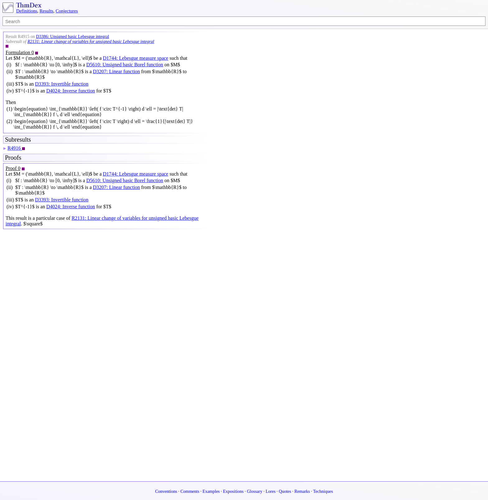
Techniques (323, 491)
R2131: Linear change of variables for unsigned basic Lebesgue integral (90, 41)
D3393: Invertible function (62, 84)
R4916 (14, 148)
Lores (270, 491)
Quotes (285, 491)
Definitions (26, 10)
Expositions (233, 491)
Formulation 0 (20, 52)
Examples (211, 491)
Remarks (302, 491)
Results (46, 10)
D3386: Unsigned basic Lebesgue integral (72, 36)
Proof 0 (13, 168)
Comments (190, 491)
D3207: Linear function (116, 71)
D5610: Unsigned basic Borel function (124, 64)
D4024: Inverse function (70, 90)
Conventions (166, 491)
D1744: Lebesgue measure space (135, 58)
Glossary (254, 491)
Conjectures (67, 10)
